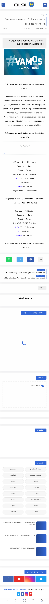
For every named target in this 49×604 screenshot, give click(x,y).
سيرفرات (13, 487)
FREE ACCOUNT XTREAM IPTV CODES (22, 548)
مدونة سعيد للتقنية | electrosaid (16, 590)
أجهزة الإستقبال (35, 469)
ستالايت (36, 487)
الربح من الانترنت (35, 475)
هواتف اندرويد (36, 500)
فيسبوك (36, 494)
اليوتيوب (13, 475)
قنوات (43, 15)
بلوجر (36, 481)
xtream (13, 512)
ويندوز (13, 500)
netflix (36, 512)
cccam (36, 506)
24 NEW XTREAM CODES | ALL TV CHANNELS (20, 535)
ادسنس (13, 469)
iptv (13, 506)
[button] (30, 259)
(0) (5, 29)
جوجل (13, 481)
